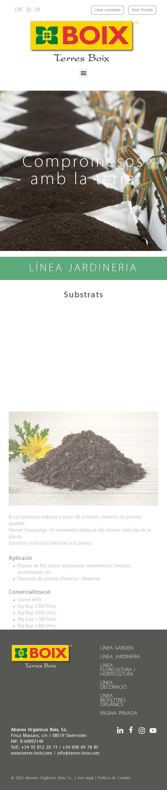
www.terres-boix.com (31, 753)
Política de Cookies (114, 778)
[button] (83, 73)
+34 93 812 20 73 (39, 747)
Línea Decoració (113, 685)
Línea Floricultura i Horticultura (117, 670)
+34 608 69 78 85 (80, 747)
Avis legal (85, 778)
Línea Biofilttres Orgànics (113, 700)
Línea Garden (116, 648)
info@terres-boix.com (78, 753)
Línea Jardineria (120, 657)
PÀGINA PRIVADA (118, 713)
